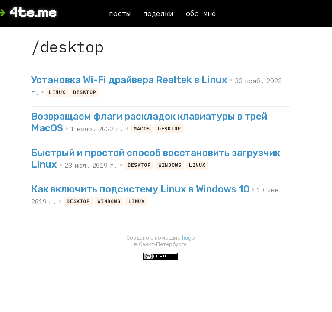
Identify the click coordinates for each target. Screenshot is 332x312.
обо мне (201, 13)
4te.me (33, 12)
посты (120, 13)
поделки (158, 13)
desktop (84, 92)
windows (169, 165)
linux (57, 92)
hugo (188, 237)
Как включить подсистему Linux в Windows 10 (140, 189)
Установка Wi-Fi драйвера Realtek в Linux (129, 80)
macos (142, 129)
